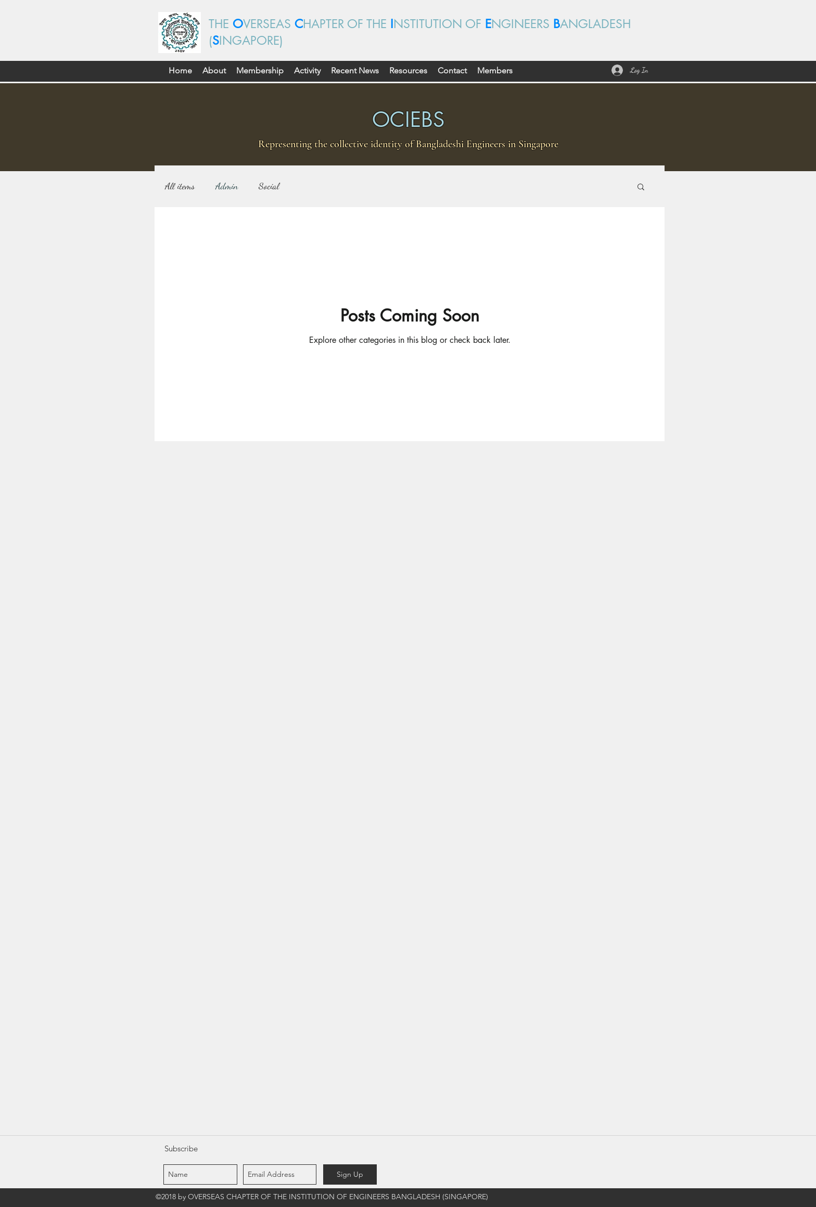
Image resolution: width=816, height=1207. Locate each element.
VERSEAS (269, 24)
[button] (214, 70)
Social (269, 185)
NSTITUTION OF (439, 24)
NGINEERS (522, 24)
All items (180, 185)
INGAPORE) (251, 40)
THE (221, 24)
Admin (226, 185)
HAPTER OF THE (346, 24)
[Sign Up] (350, 1174)
